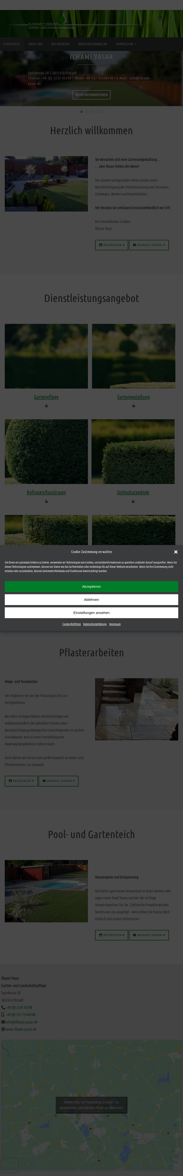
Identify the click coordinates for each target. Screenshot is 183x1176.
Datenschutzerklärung (95, 624)
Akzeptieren (91, 586)
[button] (175, 551)
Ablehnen (91, 600)
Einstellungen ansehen (91, 613)
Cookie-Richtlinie (71, 624)
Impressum (115, 624)
